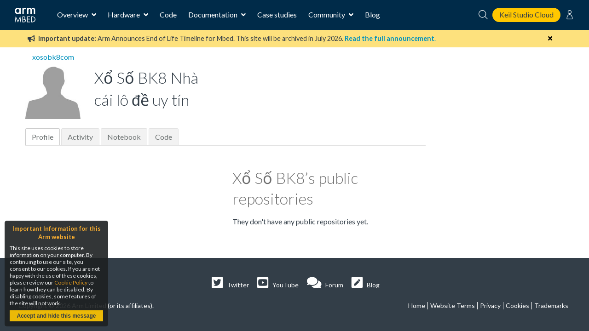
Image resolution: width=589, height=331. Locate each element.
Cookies (517, 305)
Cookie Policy (70, 282)
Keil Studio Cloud (526, 14)
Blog (372, 14)
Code (168, 14)
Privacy (490, 305)
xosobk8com (53, 56)
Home (416, 305)
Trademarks (551, 305)
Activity (80, 136)
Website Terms (452, 305)
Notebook (124, 136)
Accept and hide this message (56, 316)
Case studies (277, 14)
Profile (42, 136)
